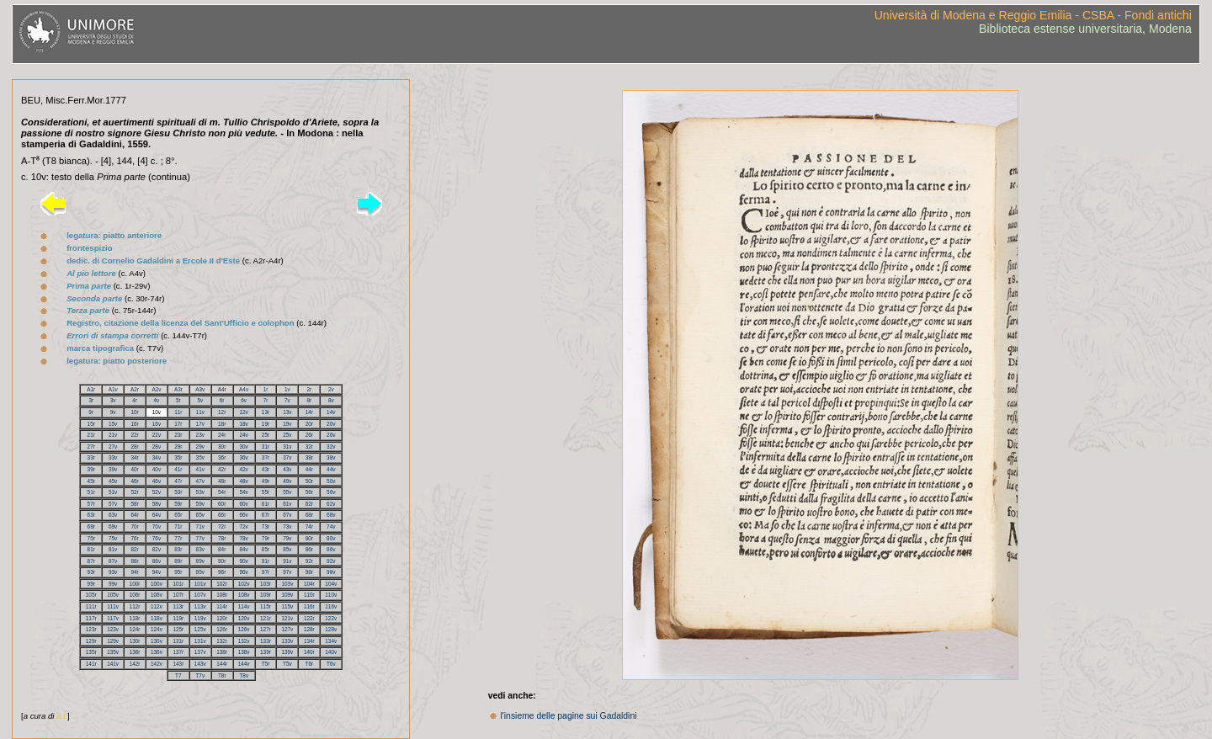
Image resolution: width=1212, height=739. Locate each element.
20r (309, 424)
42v (243, 469)
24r (222, 435)
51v (113, 492)
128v (331, 629)
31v (287, 446)
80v (331, 538)
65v (200, 515)
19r (265, 424)
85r (265, 549)
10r (134, 412)
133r (265, 641)
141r (91, 664)
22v (156, 435)
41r (178, 469)
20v (331, 424)
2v (331, 389)
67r (265, 515)
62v (331, 504)
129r (91, 641)
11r (178, 412)
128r (309, 629)
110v (331, 595)
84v (243, 549)
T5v (287, 664)
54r (222, 492)
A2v (156, 389)
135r (91, 652)
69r (91, 526)
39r (91, 469)
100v (156, 584)
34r (134, 457)
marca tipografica (100, 348)
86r (309, 549)
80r (309, 538)
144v (244, 664)
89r (178, 561)
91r (265, 561)
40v (156, 469)
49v (287, 481)
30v (243, 446)
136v (156, 652)
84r (222, 549)
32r (309, 446)
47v (200, 481)
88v (156, 561)
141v (113, 664)
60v (243, 504)
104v (331, 584)
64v (156, 515)
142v (156, 664)
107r (178, 595)
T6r (310, 664)
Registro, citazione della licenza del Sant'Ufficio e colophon (180, 322)
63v (113, 515)
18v (243, 424)
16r (134, 424)
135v (113, 652)
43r (265, 469)
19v (287, 424)
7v (287, 400)
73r (265, 526)
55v (287, 492)
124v (156, 629)
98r (309, 572)
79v (287, 538)
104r (309, 584)
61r (265, 504)
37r (265, 457)
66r (222, 515)
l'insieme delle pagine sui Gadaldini (569, 715)
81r (91, 549)
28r (134, 446)
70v (156, 526)
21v (113, 435)
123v (113, 629)
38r (309, 457)
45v (113, 481)
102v (244, 584)
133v (287, 641)
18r (222, 424)
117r (91, 618)
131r (178, 641)
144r (221, 664)
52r (134, 492)
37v (287, 457)
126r (221, 629)
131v (200, 641)
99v (113, 584)
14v (331, 412)
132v (244, 641)
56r (309, 492)
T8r (222, 675)
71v (200, 526)
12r (222, 412)
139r (265, 652)
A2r (134, 389)
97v (287, 572)
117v (113, 618)
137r (178, 652)
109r (265, 595)
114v (244, 606)
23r (178, 435)
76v (156, 538)
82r (134, 549)
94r (134, 572)
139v (287, 652)
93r (91, 572)
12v (243, 412)
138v (244, 652)
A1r (91, 389)
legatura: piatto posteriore (116, 360)
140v (331, 652)
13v (287, 412)
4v (157, 400)
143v (200, 664)
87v (113, 561)
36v (243, 457)
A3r (178, 389)
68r (309, 515)
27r (91, 446)
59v (200, 504)
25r (265, 435)
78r (222, 538)
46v (156, 481)
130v (156, 641)
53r (178, 492)
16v (156, 424)
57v (113, 504)
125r (178, 629)
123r (91, 629)
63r (91, 515)
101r (178, 584)
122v (331, 618)
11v (200, 412)
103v (287, 584)
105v (113, 595)
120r (221, 618)
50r (309, 481)
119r (178, 618)
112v (156, 606)
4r (134, 400)
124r (135, 629)
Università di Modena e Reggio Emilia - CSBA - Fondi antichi (1033, 15)
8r (308, 400)
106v (156, 595)
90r (222, 561)
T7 (178, 675)
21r (91, 435)
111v (113, 606)
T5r (266, 664)
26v (331, 435)
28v (156, 446)
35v (200, 457)
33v (113, 457)
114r (221, 606)
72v (243, 526)
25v (287, 435)
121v (287, 618)
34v (156, 457)
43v (287, 469)
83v (200, 549)
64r (134, 515)
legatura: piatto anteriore (114, 235)
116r (309, 606)
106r (135, 595)
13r (265, 412)
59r (178, 504)
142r (135, 664)
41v (200, 469)
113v (200, 606)
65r (178, 515)
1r (265, 389)
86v (331, 549)
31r (265, 446)
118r (135, 618)
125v (200, 629)
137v (200, 652)
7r (265, 400)
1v (287, 389)
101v (200, 584)
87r (91, 561)
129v (113, 641)
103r (265, 584)
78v (243, 538)
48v (243, 481)
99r (91, 584)
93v (113, 572)
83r (178, 549)
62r (309, 504)
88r (134, 561)
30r (222, 446)
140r (309, 652)
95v (200, 572)
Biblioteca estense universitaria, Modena (1085, 28)
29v (200, 446)
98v (331, 572)
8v (331, 400)
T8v (243, 675)
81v (113, 549)
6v (244, 400)
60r (222, 504)
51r (91, 492)
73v (287, 526)
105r (91, 595)
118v (156, 618)
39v (113, 469)
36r (222, 457)
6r (222, 400)
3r (90, 400)
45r (91, 481)
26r (309, 435)
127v (287, 629)
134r (309, 641)
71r (178, 526)
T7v (200, 675)
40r (134, 469)
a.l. (61, 715)
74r (309, 526)
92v (331, 561)
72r (222, 526)
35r (178, 457)
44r (309, 469)
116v (331, 606)
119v (200, 618)
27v (113, 446)
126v (244, 629)
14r (309, 412)
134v (331, 641)
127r (265, 629)
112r (135, 606)
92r (309, 561)
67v (287, 515)
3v (113, 400)
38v (331, 457)
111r (91, 606)
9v (113, 412)
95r (178, 572)
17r (178, 424)
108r (221, 595)
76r (134, 538)
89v (200, 561)
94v (156, 572)
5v (200, 400)
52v (156, 492)
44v (331, 469)
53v (200, 492)
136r (135, 652)
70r (134, 526)
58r (134, 504)
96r (222, 572)
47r (178, 481)
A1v (113, 389)
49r (265, 481)
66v (243, 515)
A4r (222, 389)
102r (221, 584)
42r (222, 469)
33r (91, 457)
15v (113, 424)
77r (178, 538)
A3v (200, 389)
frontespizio (89, 248)
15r (91, 424)
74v (331, 526)
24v (243, 435)
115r (265, 606)
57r (91, 504)
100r (135, 584)
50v (331, 481)
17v (200, 424)
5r (178, 400)
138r (221, 652)
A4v (243, 389)
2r (308, 389)
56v (331, 492)
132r (221, 641)
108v (244, 595)
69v (113, 526)
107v (200, 595)
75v (113, 538)
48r (222, 481)
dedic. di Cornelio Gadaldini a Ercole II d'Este (153, 260)
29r (178, 446)
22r (134, 435)
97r (265, 572)
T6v (331, 664)
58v (156, 504)
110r (309, 595)
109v (287, 595)
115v (287, 606)
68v (331, 515)
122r (309, 618)
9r (90, 412)
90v (243, 561)
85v (287, 549)
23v (200, 435)
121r (265, 618)
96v (243, 572)
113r (178, 606)
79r (265, 538)
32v (331, 446)
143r (178, 664)
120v (244, 618)
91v (287, 561)
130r (135, 641)
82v (156, 549)
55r (265, 492)
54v (243, 492)
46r (134, 481)
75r (91, 538)
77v (200, 538)
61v (287, 504)
